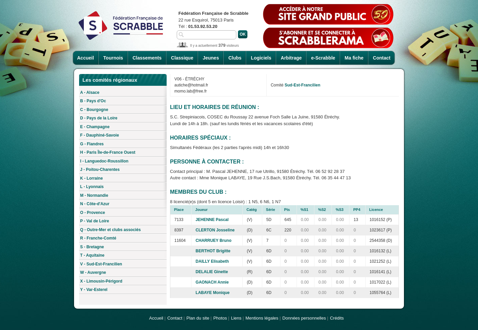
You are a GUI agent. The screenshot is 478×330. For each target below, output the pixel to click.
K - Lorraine (91, 178)
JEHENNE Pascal (212, 219)
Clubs (234, 58)
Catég (251, 210)
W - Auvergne (93, 272)
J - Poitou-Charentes (100, 169)
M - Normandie (94, 195)
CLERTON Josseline (215, 230)
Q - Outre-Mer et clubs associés (110, 229)
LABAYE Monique (213, 292)
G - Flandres (92, 144)
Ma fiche (354, 58)
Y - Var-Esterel (93, 289)
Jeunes (211, 58)
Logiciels (261, 58)
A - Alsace (89, 92)
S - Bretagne (92, 247)
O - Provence (92, 212)
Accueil (85, 58)
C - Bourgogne (94, 109)
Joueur (201, 210)
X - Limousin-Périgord (101, 281)
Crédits (337, 318)
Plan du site (197, 318)
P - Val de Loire (94, 221)
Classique (182, 58)
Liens (236, 318)
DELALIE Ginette (212, 271)
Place (179, 210)
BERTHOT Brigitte (213, 251)
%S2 (322, 210)
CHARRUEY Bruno (213, 240)
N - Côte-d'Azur (94, 203)
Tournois (113, 58)
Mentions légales (261, 318)
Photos (220, 318)
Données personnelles (304, 318)
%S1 (304, 210)
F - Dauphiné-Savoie (99, 135)
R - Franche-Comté (98, 238)
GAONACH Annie (212, 282)
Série (270, 210)
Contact (381, 58)
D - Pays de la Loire (98, 118)
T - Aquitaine (92, 255)
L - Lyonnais (92, 186)
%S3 (339, 210)
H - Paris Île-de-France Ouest (107, 152)
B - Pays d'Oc (93, 101)
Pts (287, 210)
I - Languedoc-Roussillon (104, 161)
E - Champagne (94, 126)
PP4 (356, 210)
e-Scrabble (323, 58)
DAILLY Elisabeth (212, 261)
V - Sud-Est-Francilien (101, 264)
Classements (147, 58)
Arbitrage (291, 58)
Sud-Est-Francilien (302, 85)
